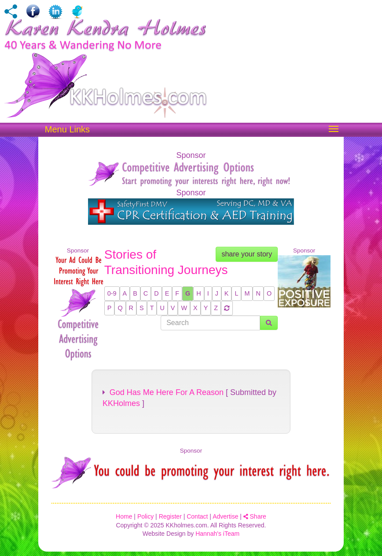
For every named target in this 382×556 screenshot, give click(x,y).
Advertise (225, 516)
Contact (197, 516)
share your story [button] (246, 254)
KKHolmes (121, 403)
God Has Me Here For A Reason (163, 392)
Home (124, 516)
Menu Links (67, 129)
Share (254, 516)
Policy (145, 516)
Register (170, 516)
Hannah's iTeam (217, 533)
